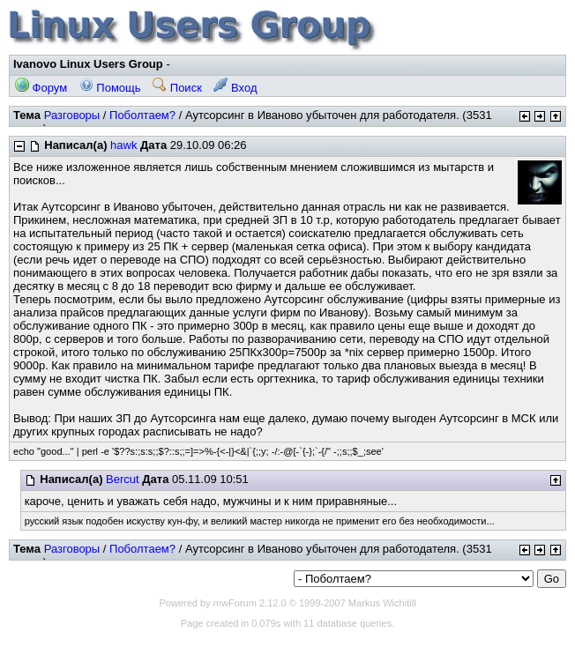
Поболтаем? (142, 115)
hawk (123, 145)
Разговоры (72, 115)
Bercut (122, 479)
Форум (41, 87)
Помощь (110, 87)
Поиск (177, 87)
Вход (235, 87)
